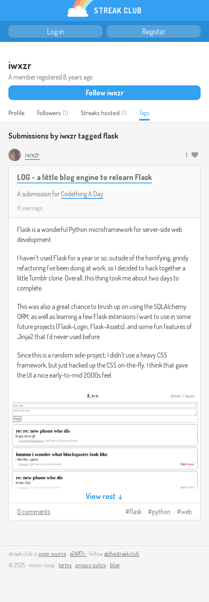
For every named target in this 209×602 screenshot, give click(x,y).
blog (115, 565)
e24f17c (78, 553)
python (161, 511)
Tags (144, 113)
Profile (16, 113)
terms (65, 565)
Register (154, 31)
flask (136, 511)
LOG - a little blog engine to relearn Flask (84, 177)
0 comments (33, 511)
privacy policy (90, 565)
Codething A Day (82, 194)
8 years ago (30, 207)
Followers (49, 113)
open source (52, 553)
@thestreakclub (121, 553)
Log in (55, 31)
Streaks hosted (100, 113)
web (186, 511)
